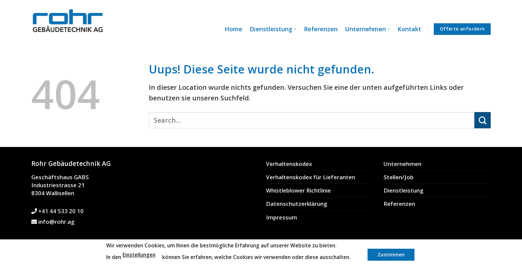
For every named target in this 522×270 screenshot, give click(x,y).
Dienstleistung (273, 29)
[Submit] (482, 120)
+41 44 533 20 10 (57, 211)
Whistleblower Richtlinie (298, 190)
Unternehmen (367, 29)
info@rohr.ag (53, 221)
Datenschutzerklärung (296, 203)
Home (233, 29)
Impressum (281, 217)
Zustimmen (391, 254)
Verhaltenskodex (289, 164)
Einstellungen (139, 254)
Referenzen (321, 29)
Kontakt (409, 29)
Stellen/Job (398, 177)
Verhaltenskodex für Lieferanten (310, 177)
